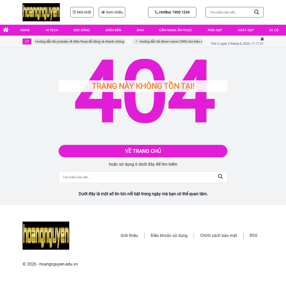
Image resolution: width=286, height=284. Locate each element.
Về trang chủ (143, 151)
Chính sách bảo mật (218, 235)
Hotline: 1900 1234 (172, 12)
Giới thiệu (129, 235)
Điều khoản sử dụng (169, 235)
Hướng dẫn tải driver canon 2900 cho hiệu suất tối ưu (179, 41)
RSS (253, 235)
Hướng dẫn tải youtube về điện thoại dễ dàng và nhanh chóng (80, 41)
